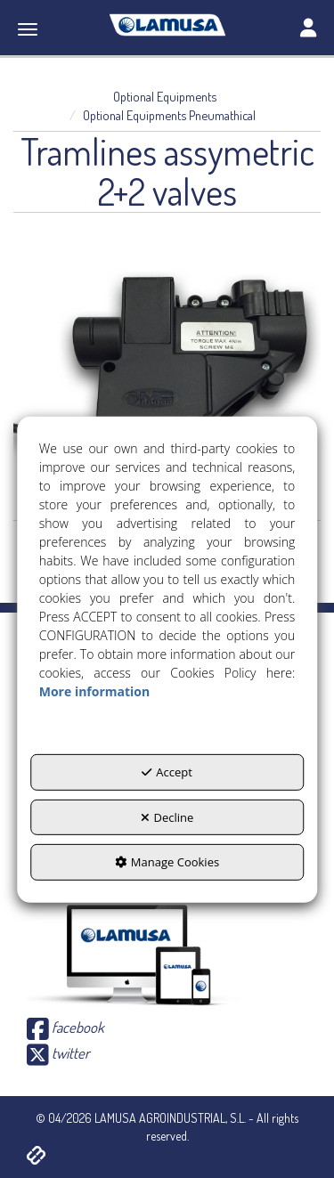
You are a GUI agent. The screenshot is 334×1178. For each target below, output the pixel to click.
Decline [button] (167, 817)
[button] (167, 25)
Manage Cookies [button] (167, 862)
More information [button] (94, 691)
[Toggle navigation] (308, 29)
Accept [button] (167, 772)
